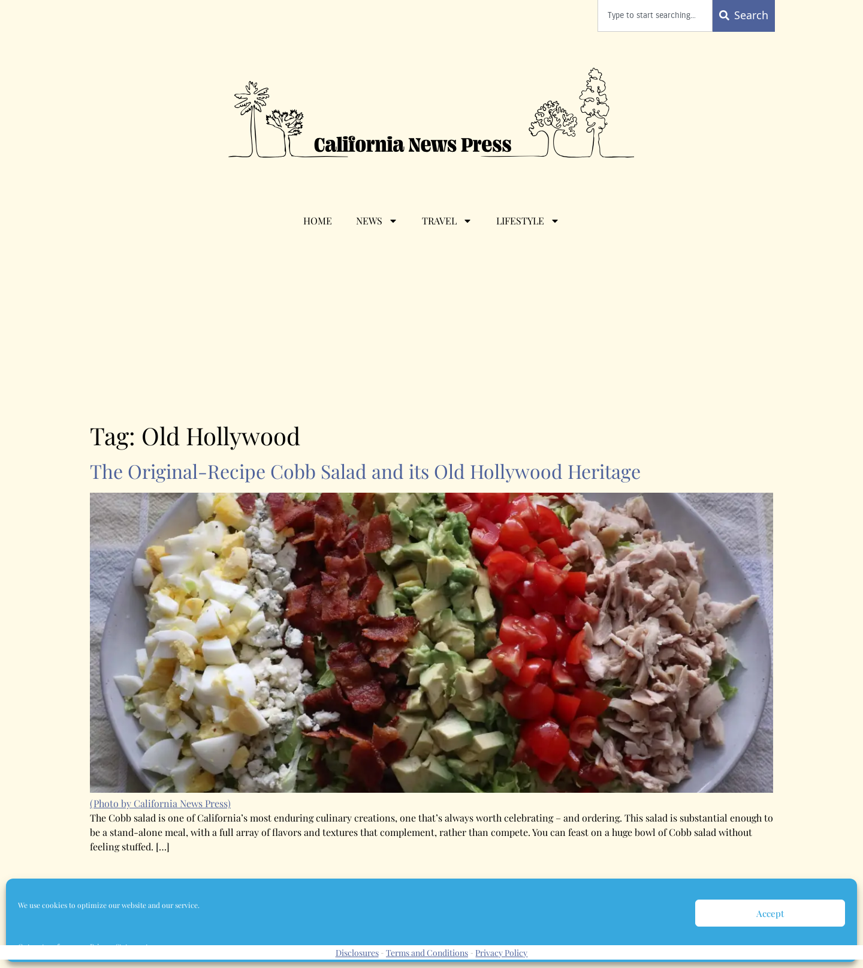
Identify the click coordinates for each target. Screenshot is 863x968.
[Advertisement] (431, 331)
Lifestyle (528, 221)
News (377, 221)
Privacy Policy (501, 952)
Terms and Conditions (427, 952)
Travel (447, 221)
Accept (770, 913)
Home (317, 220)
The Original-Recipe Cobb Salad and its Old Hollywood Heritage (365, 471)
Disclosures (357, 952)
